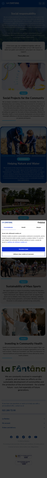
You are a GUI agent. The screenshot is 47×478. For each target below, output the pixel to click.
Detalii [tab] (23, 227)
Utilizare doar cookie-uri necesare (23, 254)
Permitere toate (23, 249)
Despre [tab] (39, 227)
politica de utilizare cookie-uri (17, 242)
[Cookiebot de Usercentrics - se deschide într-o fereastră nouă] (37, 223)
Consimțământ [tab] (8, 227)
